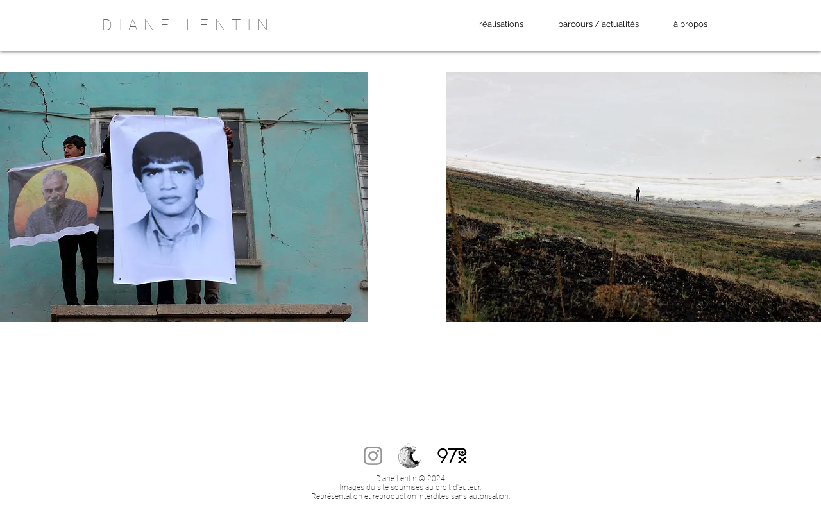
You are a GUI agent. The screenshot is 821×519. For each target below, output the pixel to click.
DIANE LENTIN (188, 25)
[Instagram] (372, 455)
